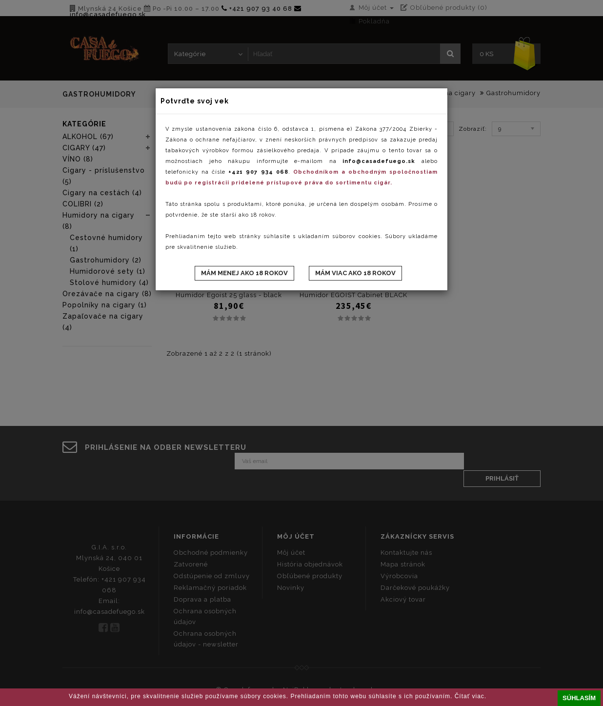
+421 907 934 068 (258, 172)
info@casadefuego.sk (378, 161)
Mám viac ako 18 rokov (355, 273)
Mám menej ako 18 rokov (244, 273)
